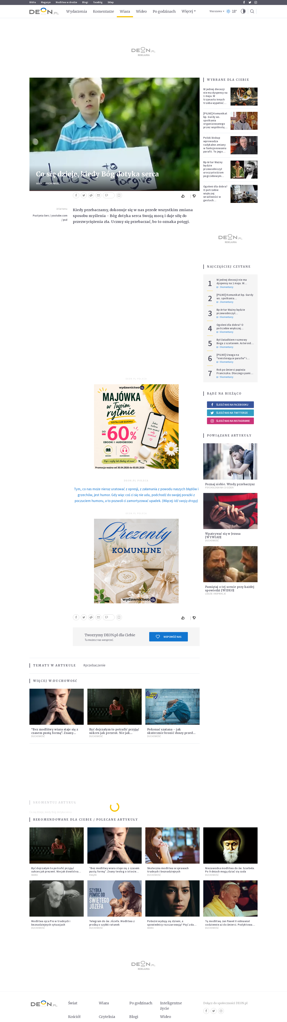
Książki (93, 874)
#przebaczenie (94, 665)
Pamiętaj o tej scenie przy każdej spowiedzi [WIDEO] (229, 588)
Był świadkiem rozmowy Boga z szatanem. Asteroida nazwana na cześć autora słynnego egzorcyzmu (235, 345)
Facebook (244, 2)
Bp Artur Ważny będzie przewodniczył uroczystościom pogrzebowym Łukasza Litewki (213, 170)
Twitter (250, 2)
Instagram (255, 2)
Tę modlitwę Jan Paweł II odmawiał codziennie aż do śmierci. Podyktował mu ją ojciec (229, 924)
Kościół (74, 1016)
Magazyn (46, 2)
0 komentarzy (225, 317)
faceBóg (97, 2)
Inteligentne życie (171, 1006)
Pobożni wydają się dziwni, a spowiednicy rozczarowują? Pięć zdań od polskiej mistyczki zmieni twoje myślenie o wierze (171, 926)
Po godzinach (164, 11)
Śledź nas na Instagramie (230, 421)
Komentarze (103, 11)
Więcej (187, 11)
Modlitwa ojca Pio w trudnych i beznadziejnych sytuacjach (50, 922)
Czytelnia (107, 1016)
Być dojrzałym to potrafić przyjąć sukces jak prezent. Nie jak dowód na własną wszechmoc (114, 733)
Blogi (85, 2)
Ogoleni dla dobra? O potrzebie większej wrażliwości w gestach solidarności (215, 195)
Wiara (125, 11)
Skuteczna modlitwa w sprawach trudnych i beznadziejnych (168, 869)
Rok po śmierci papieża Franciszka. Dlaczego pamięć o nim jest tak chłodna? (235, 373)
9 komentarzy (225, 377)
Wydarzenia (76, 11)
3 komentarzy (225, 287)
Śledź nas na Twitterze (229, 413)
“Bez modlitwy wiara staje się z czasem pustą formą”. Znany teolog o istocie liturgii (54, 733)
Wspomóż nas (168, 636)
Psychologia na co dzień (219, 487)
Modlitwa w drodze (66, 2)
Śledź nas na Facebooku (229, 404)
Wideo (141, 11)
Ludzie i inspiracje (215, 593)
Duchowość (52, 183)
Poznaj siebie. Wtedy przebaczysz (230, 484)
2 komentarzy (225, 302)
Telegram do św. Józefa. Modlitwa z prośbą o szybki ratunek (112, 922)
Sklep (111, 2)
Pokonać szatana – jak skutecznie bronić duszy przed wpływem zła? (170, 733)
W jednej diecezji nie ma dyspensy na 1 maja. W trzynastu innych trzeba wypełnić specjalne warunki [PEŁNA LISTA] (215, 99)
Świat (72, 1003)
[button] (243, 11)
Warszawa (216, 11)
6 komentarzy (225, 332)
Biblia (32, 2)
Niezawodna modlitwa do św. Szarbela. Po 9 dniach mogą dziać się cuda (230, 869)
